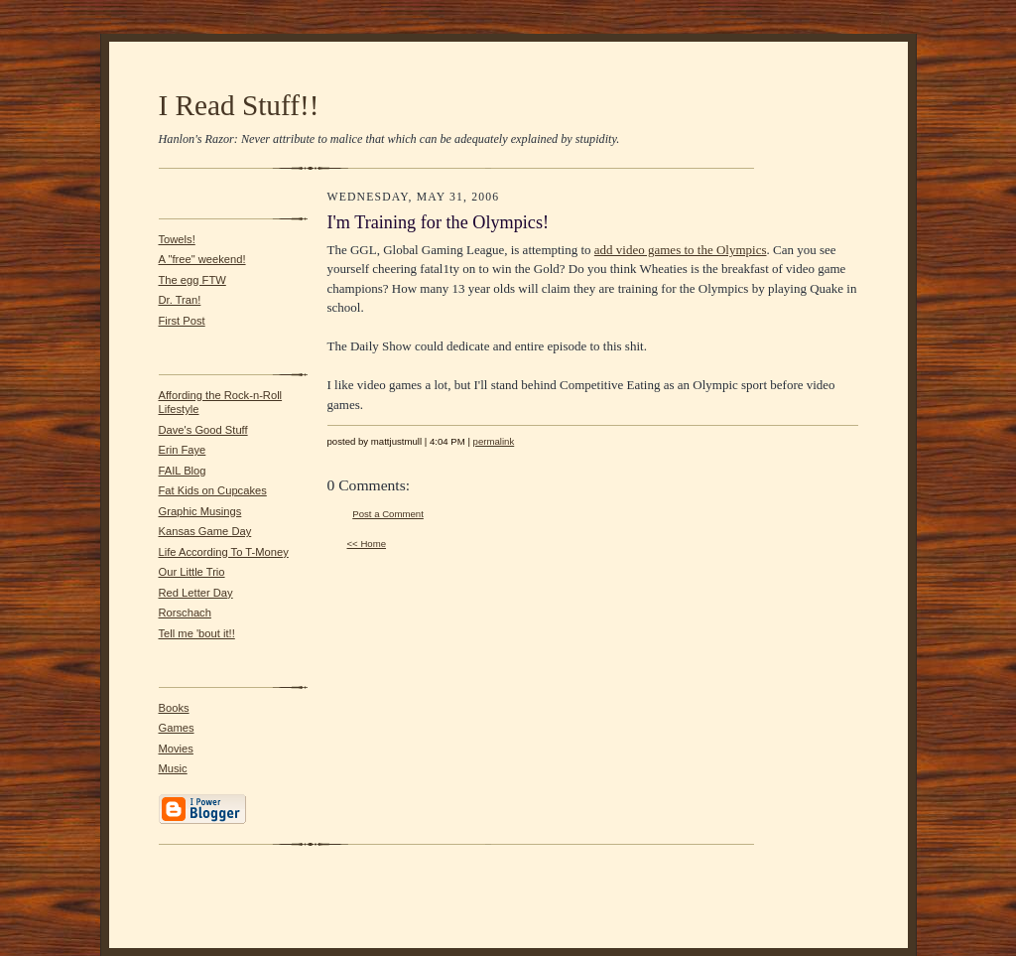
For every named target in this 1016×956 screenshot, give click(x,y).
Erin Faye (182, 450)
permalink (494, 441)
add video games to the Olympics (680, 249)
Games (176, 728)
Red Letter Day (196, 593)
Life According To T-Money (224, 552)
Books (174, 708)
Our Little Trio (192, 572)
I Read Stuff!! (239, 105)
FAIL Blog (182, 471)
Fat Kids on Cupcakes (213, 490)
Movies (176, 748)
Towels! (177, 239)
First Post (182, 321)
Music (173, 768)
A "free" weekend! (202, 259)
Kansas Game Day (205, 531)
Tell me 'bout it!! (197, 633)
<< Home (367, 543)
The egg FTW (192, 280)
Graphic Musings (200, 511)
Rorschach (185, 612)
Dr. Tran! (180, 300)
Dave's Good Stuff (203, 430)
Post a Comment (388, 513)
